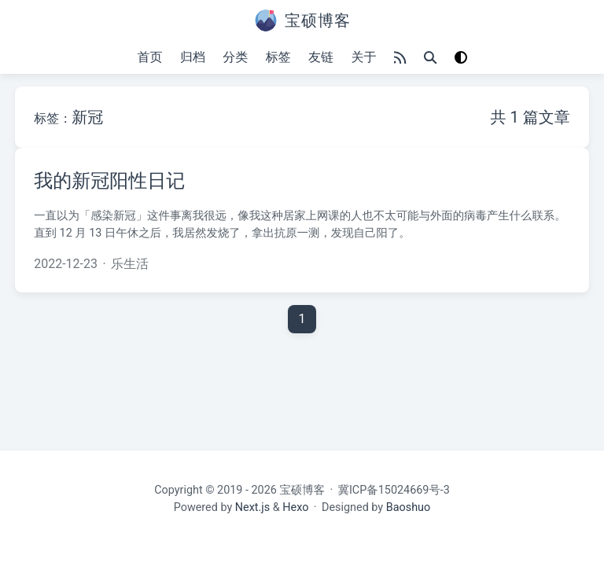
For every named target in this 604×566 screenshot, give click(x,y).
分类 (235, 57)
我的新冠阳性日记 (109, 181)
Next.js (252, 506)
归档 (192, 57)
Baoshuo (408, 506)
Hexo (295, 506)
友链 (320, 57)
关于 (363, 57)
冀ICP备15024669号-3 (394, 490)
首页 (150, 57)
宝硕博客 (302, 490)
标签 (278, 57)
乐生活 (130, 263)
